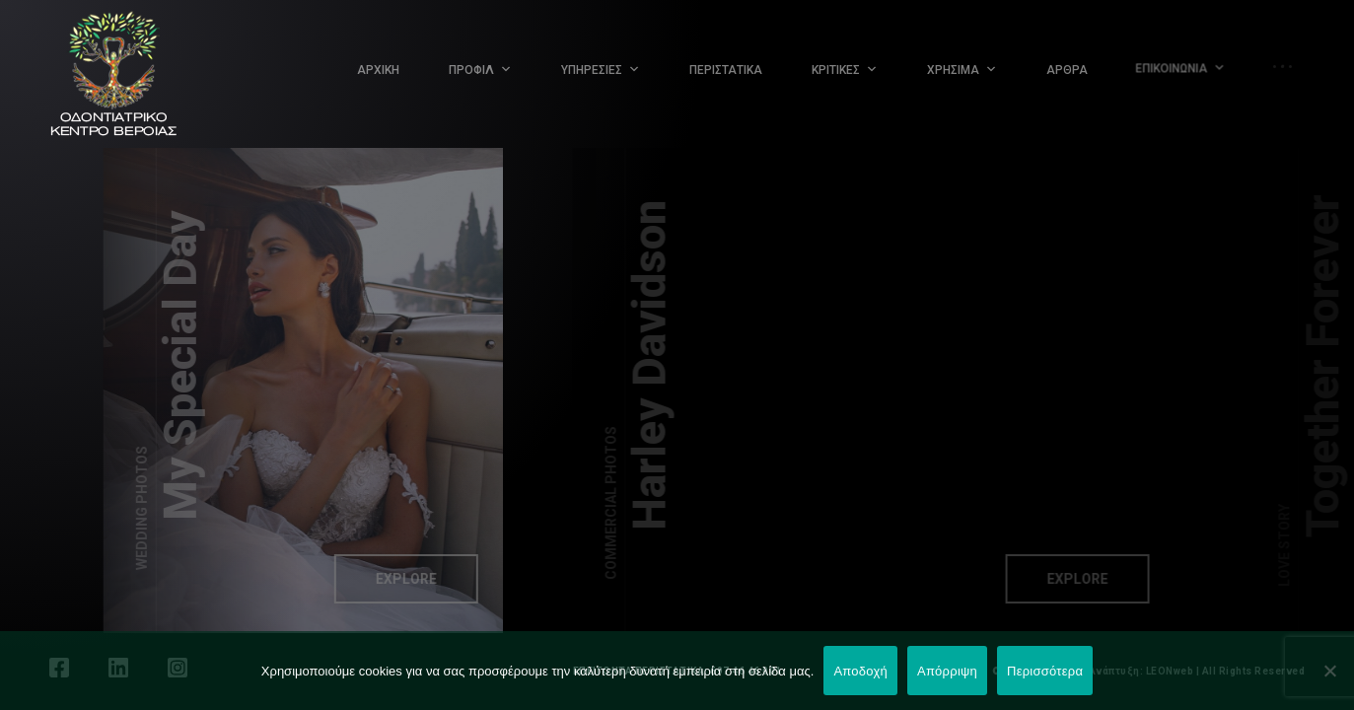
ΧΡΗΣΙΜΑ (953, 69)
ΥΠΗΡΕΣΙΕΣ (591, 70)
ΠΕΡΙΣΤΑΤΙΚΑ (725, 70)
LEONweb (1170, 671)
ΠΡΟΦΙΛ (471, 70)
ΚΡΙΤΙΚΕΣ (836, 70)
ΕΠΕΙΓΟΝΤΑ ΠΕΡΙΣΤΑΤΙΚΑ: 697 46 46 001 (677, 671)
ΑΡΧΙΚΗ (378, 70)
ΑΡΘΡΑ (1062, 65)
